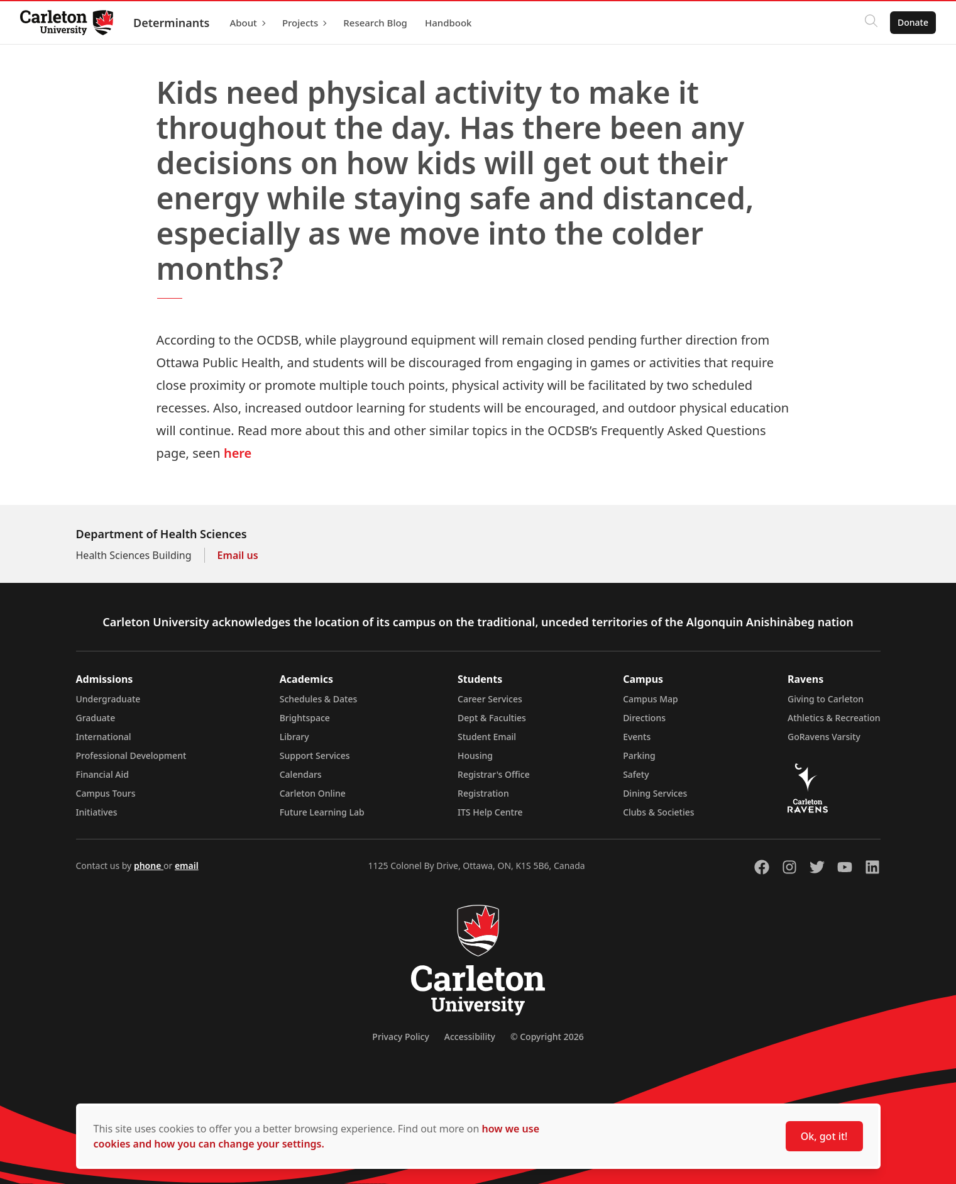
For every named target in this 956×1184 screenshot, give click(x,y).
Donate (913, 22)
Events (637, 737)
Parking (639, 755)
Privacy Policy (400, 1037)
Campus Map (650, 699)
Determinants (171, 22)
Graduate (96, 718)
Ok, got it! (824, 1136)
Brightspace (305, 718)
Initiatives (97, 812)
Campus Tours (106, 793)
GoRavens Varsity (824, 737)
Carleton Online (313, 793)
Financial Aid (102, 774)
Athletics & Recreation (834, 718)
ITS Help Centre (490, 812)
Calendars (301, 774)
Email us (237, 555)
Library (294, 737)
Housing (475, 755)
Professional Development (131, 755)
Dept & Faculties (492, 718)
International (103, 737)
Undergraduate (108, 699)
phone (148, 865)
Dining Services (655, 793)
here (237, 453)
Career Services (490, 699)
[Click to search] (871, 22)
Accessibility (469, 1037)
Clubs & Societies (658, 812)
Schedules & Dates (319, 699)
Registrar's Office (494, 774)
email (187, 865)
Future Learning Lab (322, 812)
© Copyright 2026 (547, 1037)
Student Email (487, 737)
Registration (483, 793)
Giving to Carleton (826, 699)
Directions (644, 718)
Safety (636, 774)
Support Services (315, 755)
